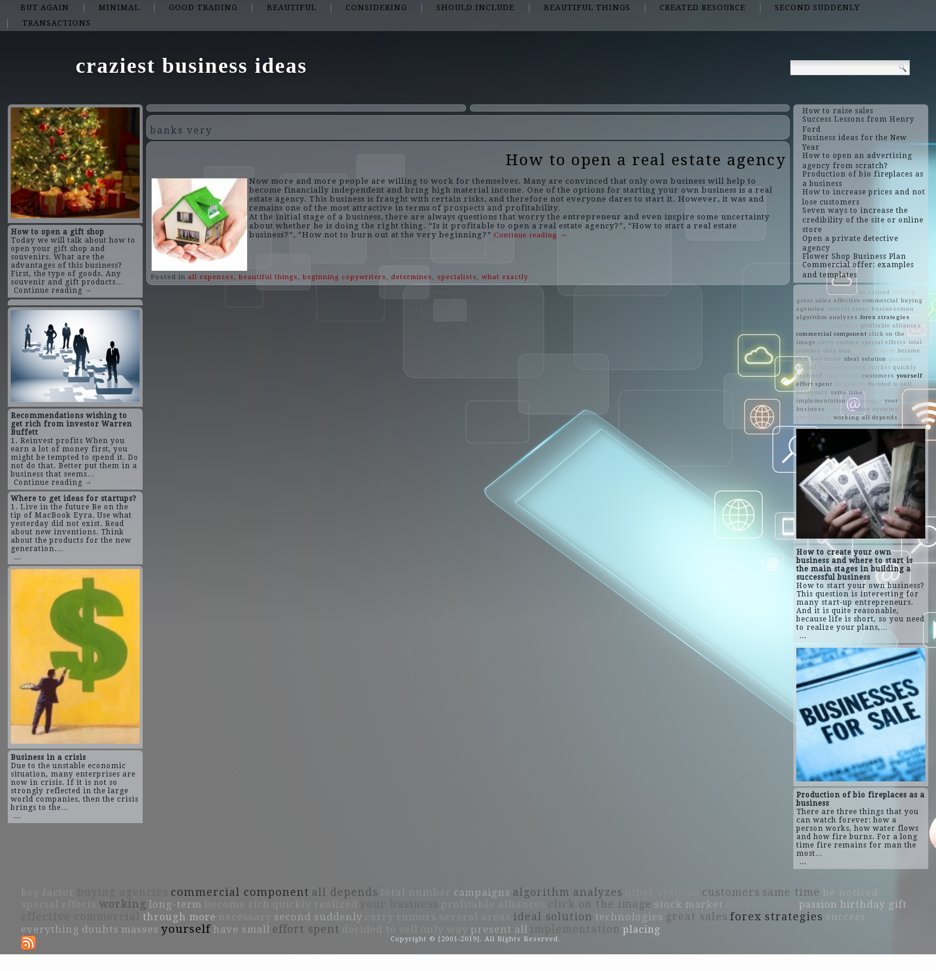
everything (813, 417)
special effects (883, 342)
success (839, 409)
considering (376, 7)
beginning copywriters (344, 277)
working (846, 417)
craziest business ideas (191, 66)
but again (44, 7)
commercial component (831, 333)
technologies (838, 325)
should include (475, 7)
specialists (457, 277)
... (17, 557)
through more (874, 350)
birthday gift (885, 392)
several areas (848, 308)
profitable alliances (891, 325)
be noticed (874, 292)
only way (837, 350)
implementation (821, 400)
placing (904, 292)
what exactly (505, 277)
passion (901, 358)
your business (399, 904)
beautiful (291, 7)
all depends (880, 417)
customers (878, 375)
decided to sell (890, 384)
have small (842, 375)
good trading (203, 7)
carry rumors (838, 342)
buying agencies (122, 892)
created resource (703, 7)
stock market (870, 367)
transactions (56, 22)
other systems (876, 409)
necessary (812, 392)
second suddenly (817, 7)
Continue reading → (53, 290)
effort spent (814, 384)
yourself (909, 375)
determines (411, 277)
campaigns (865, 400)
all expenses (211, 277)
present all (840, 292)
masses (808, 292)
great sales (814, 300)
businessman (893, 308)
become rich (237, 904)
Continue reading (531, 234)
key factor (826, 358)
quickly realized (315, 904)
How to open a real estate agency (646, 160)
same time (846, 392)
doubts (806, 325)
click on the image (600, 904)
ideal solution (865, 358)
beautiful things (587, 7)
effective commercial (866, 300)
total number (415, 892)
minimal (119, 7)
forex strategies (885, 317)
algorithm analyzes (827, 317)
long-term (850, 384)
